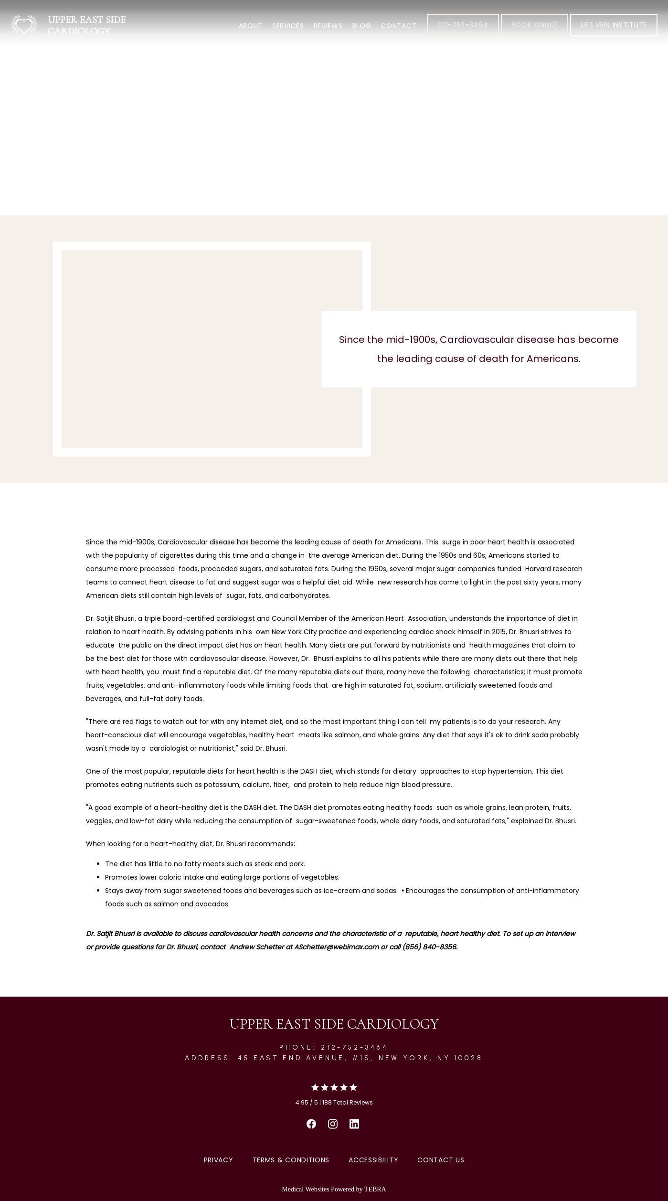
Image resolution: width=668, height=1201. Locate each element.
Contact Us (440, 1160)
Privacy (218, 1160)
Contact (398, 26)
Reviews (328, 26)
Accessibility (373, 1160)
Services (288, 26)
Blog (361, 26)
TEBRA (375, 1189)
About (251, 26)
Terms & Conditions (291, 1160)
